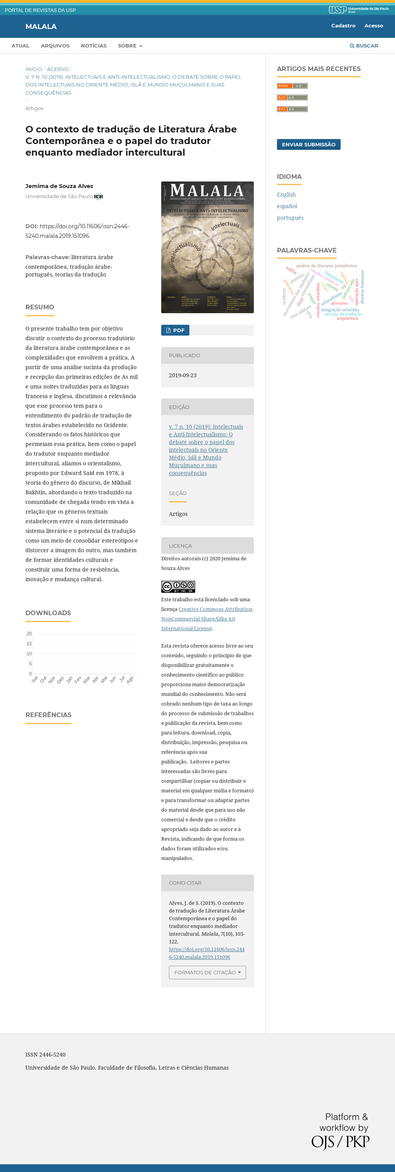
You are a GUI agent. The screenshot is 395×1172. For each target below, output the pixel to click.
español (287, 206)
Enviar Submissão (309, 144)
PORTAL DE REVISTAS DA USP (40, 10)
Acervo (58, 69)
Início (33, 69)
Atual (20, 45)
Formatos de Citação (205, 972)
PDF (178, 330)
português (290, 217)
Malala (41, 26)
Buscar (364, 45)
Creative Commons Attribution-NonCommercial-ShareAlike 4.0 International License (207, 619)
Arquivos (55, 45)
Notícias (93, 45)
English (286, 194)
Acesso (374, 25)
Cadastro (343, 25)
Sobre (128, 45)
